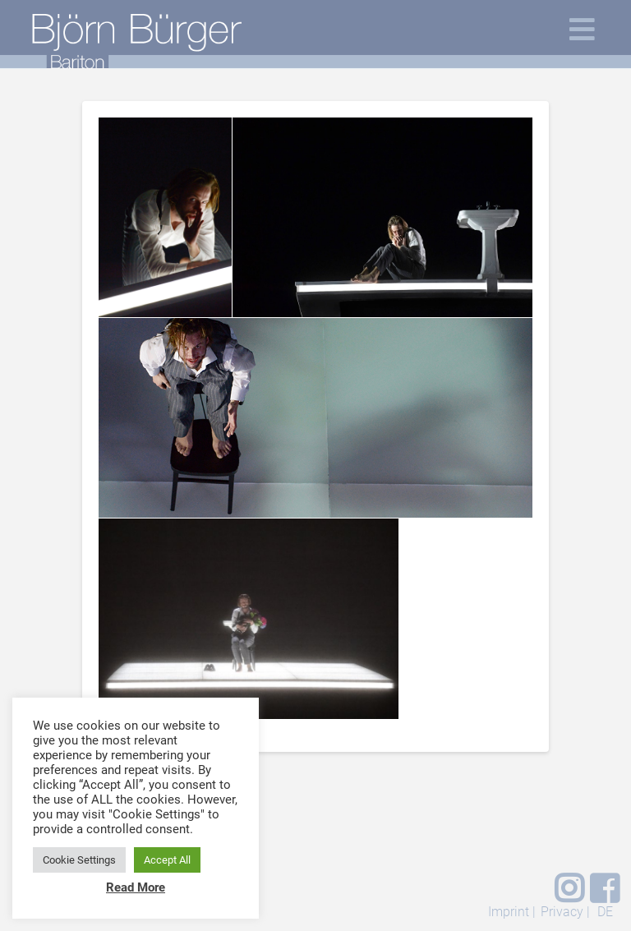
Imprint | (512, 911)
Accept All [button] (167, 860)
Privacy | (565, 911)
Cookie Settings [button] (79, 860)
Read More (135, 887)
